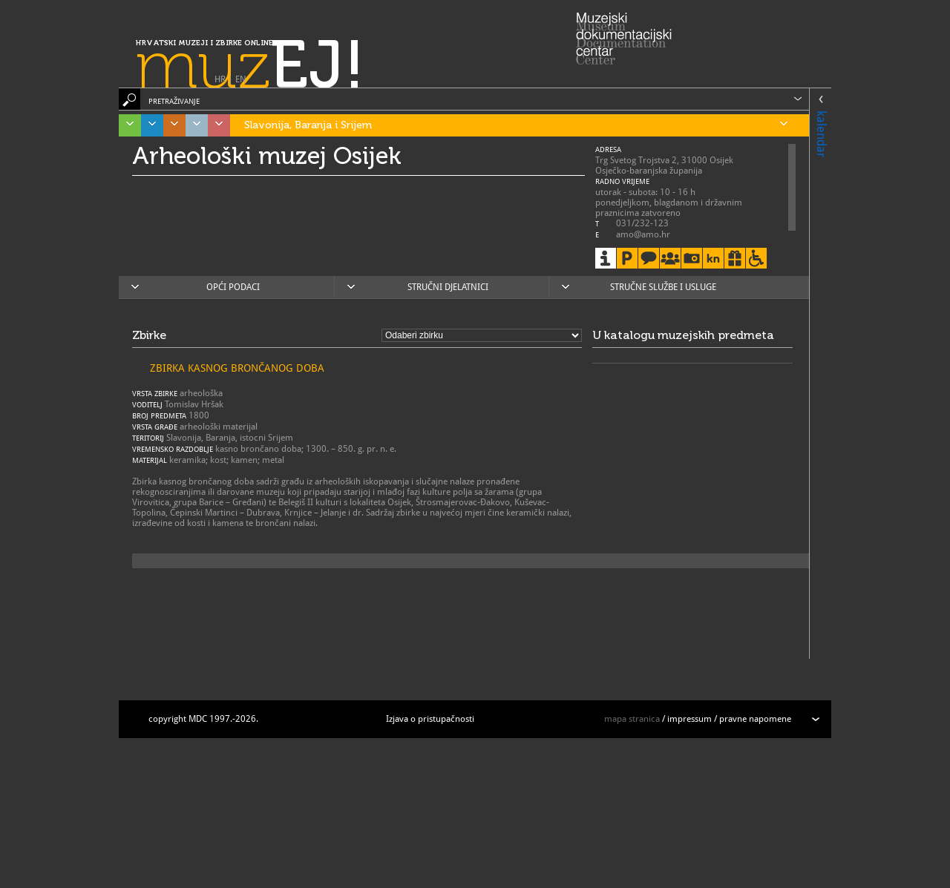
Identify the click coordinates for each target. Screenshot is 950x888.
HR (220, 79)
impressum (689, 719)
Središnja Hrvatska (170, 125)
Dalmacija (148, 125)
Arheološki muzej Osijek (267, 156)
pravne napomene (755, 719)
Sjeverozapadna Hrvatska (215, 125)
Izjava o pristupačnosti (430, 719)
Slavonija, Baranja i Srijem (515, 125)
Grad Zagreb (193, 125)
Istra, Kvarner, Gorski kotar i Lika (126, 125)
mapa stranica (632, 719)
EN (240, 79)
